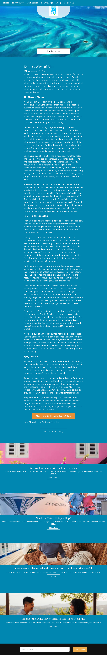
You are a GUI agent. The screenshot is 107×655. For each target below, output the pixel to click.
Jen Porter (43, 422)
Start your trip (80, 649)
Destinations (32, 2)
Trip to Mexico (53, 51)
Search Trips (47, 2)
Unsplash (55, 422)
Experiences (18, 2)
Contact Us (69, 2)
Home (6, 2)
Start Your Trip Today (53, 431)
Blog (58, 2)
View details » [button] (53, 477)
